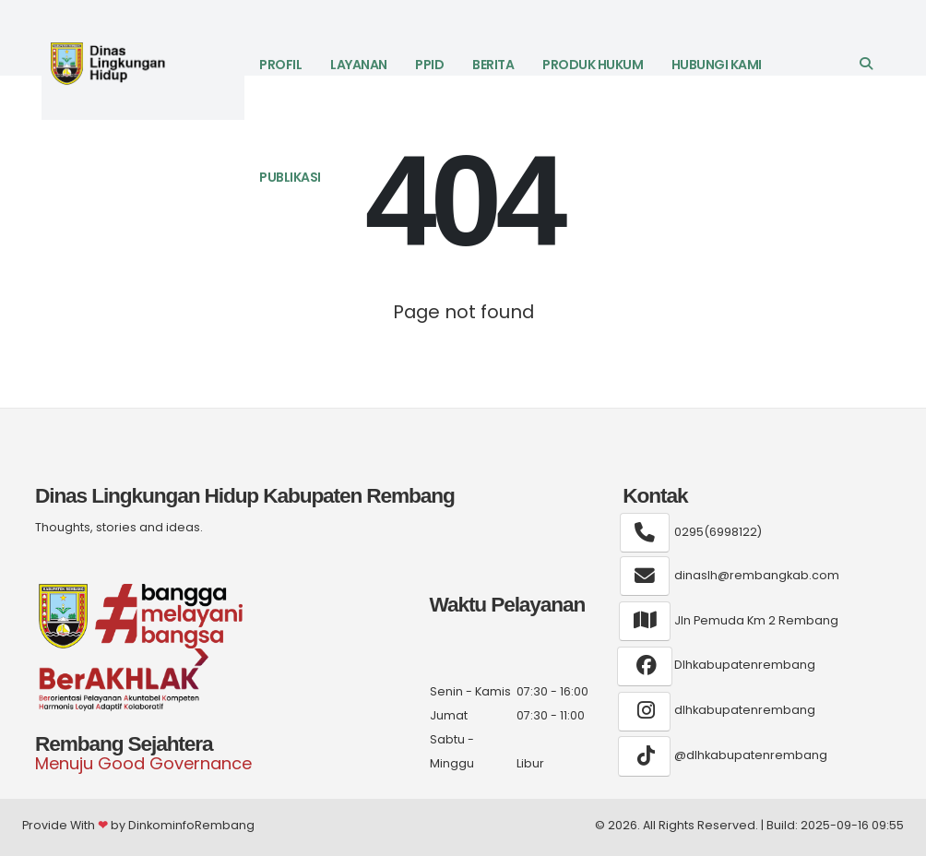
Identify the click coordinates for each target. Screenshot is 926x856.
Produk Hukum (592, 64)
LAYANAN (358, 64)
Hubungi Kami (716, 64)
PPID (429, 64)
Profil (280, 64)
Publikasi (290, 177)
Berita (493, 64)
